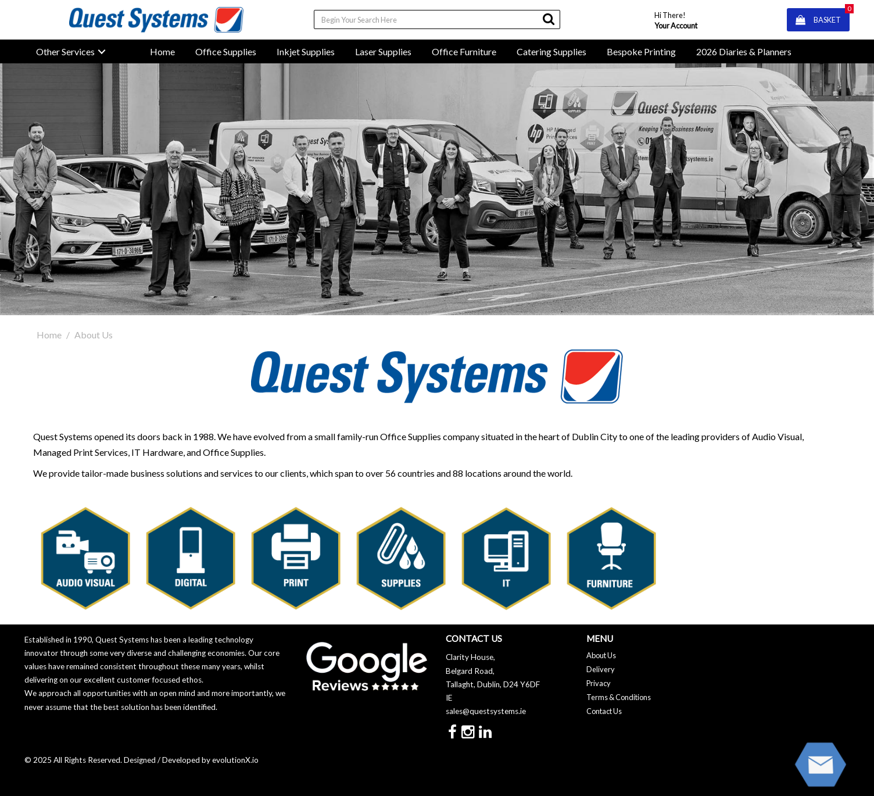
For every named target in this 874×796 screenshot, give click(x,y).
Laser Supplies (383, 51)
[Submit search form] (548, 18)
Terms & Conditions (618, 697)
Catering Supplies (551, 51)
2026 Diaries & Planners (743, 51)
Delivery (600, 669)
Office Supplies (225, 51)
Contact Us (604, 711)
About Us (601, 655)
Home (162, 51)
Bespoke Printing (641, 51)
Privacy (598, 683)
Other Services (65, 51)
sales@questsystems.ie (486, 711)
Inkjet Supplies (306, 51)
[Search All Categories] (437, 19)
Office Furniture (464, 51)
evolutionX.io (235, 760)
